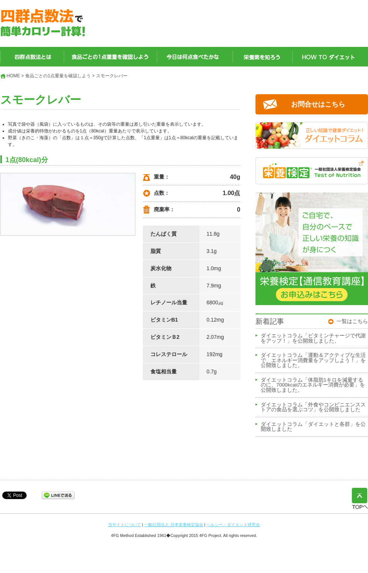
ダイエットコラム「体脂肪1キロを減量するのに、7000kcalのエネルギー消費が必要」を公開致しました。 (313, 385)
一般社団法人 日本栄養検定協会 (173, 524)
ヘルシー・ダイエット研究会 (233, 524)
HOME (13, 75)
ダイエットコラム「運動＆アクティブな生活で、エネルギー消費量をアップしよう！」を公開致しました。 (313, 360)
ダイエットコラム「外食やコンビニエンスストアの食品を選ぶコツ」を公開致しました (313, 407)
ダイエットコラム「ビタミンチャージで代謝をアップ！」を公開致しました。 (313, 338)
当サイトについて (124, 524)
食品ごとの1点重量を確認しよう (58, 75)
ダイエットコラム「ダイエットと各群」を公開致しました (313, 427)
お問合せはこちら (318, 104)
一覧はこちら (352, 321)
